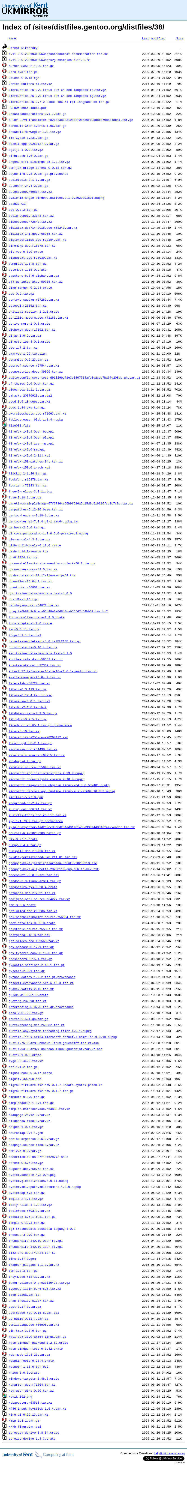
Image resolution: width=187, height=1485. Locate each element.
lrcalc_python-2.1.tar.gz (30, 743)
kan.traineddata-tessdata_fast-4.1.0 (40, 653)
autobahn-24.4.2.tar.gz (28, 186)
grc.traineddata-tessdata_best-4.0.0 (40, 593)
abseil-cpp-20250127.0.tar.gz (34, 144)
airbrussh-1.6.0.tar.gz (28, 156)
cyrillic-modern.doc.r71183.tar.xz (38, 317)
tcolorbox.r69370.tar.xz (29, 1211)
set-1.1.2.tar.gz (23, 1067)
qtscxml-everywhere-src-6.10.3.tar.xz (41, 983)
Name (12, 38)
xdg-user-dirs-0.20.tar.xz (31, 1390)
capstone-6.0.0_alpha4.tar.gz (34, 275)
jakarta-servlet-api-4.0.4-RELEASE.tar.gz (45, 641)
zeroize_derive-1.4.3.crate (32, 1438)
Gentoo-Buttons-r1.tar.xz (30, 84)
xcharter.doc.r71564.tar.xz (32, 1384)
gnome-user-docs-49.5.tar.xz (33, 569)
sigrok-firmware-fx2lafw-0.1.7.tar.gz (41, 1091)
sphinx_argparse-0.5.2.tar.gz (34, 1139)
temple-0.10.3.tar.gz (27, 1223)
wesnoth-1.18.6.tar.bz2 (28, 1366)
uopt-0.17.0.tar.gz (25, 1306)
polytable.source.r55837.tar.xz (36, 929)
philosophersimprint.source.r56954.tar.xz (45, 917)
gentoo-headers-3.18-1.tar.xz (34, 515)
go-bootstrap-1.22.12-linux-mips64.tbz (42, 575)
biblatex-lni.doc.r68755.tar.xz (36, 233)
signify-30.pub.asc (25, 1079)
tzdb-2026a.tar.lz (24, 1294)
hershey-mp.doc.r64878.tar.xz (34, 605)
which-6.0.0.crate (24, 1372)
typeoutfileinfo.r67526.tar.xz (35, 1288)
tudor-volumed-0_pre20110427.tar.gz (39, 1282)
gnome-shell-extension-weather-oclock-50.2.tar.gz (52, 563)
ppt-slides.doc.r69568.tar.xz (34, 941)
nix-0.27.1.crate (23, 839)
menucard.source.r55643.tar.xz (35, 767)
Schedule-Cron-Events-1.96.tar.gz (37, 126)
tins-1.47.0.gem (22, 1259)
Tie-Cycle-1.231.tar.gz (28, 138)
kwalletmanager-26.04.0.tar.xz (35, 677)
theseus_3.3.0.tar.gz (27, 1235)
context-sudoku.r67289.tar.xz (34, 299)
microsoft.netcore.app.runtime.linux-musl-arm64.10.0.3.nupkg (62, 791)
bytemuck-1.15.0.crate (28, 269)
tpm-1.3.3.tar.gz (23, 1271)
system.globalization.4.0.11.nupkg (38, 1181)
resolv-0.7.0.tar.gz (26, 1013)
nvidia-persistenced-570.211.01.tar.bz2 (43, 857)
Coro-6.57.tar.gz (23, 72)
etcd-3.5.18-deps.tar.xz (29, 401)
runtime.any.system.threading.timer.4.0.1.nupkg (50, 1031)
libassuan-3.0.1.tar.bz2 (29, 701)
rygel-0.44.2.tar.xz (26, 1061)
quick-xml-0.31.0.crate (28, 995)
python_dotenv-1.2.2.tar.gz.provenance (42, 977)
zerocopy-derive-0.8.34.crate (34, 1432)
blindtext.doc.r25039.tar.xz (33, 257)
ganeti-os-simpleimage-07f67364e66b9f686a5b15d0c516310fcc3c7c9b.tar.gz (71, 503)
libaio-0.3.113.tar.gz (28, 689)
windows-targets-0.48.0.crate (34, 1378)
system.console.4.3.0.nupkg (32, 1175)
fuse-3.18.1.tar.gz (25, 497)
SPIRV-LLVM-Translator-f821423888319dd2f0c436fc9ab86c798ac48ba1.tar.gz (71, 120)
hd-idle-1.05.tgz (23, 599)
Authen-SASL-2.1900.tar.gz (31, 66)
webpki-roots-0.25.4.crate (31, 1360)
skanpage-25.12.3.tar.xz (29, 1115)
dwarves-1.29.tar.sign (28, 353)
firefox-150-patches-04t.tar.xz (36, 461)
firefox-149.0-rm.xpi (27, 449)
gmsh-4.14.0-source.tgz (28, 551)
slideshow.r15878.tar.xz (29, 1121)
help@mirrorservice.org (169, 1453)
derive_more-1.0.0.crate (29, 323)
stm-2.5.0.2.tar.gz (25, 1151)
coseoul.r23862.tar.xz (28, 305)
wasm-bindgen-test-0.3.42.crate (36, 1348)
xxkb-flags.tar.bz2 (25, 1426)
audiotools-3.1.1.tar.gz (29, 180)
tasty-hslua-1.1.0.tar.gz (30, 1205)
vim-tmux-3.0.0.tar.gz (28, 1330)
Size (179, 38)
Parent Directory (23, 48)
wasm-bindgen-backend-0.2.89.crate (38, 1342)
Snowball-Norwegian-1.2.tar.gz (35, 132)
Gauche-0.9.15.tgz (24, 78)
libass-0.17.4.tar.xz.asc (30, 695)
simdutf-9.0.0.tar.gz (27, 1097)
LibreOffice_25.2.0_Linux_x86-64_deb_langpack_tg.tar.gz (57, 96)
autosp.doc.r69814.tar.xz (30, 192)
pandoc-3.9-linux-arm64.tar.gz (35, 881)
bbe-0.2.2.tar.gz (23, 209)
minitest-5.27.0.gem (26, 797)
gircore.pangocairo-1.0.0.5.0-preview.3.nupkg (48, 533)
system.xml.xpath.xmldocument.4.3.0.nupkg (45, 1187)
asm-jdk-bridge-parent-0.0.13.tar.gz (40, 168)
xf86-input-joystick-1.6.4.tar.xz (37, 1408)
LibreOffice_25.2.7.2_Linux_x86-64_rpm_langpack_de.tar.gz (59, 102)
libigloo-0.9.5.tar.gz (28, 719)
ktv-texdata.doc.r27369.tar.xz (35, 665)
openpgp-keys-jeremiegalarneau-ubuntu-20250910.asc (53, 863)
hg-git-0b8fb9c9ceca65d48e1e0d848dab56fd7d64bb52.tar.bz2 (58, 611)
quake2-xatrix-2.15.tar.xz (31, 989)
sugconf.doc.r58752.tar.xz (31, 1169)
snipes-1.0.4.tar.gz (26, 1127)
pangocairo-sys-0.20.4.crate (33, 887)
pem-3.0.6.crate (22, 905)
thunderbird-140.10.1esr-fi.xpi (36, 1247)
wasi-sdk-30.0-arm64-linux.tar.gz (37, 1336)
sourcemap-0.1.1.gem (26, 1133)
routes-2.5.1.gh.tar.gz (28, 1019)
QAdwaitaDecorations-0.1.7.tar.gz (37, 114)
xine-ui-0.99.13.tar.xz (28, 1414)
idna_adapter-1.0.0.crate (30, 623)
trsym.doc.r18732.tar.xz (29, 1277)
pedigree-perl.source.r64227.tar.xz (39, 899)
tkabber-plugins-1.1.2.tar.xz (34, 1265)
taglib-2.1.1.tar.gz (26, 1199)
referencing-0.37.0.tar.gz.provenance (41, 1007)
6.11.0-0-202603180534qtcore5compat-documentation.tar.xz (58, 54)
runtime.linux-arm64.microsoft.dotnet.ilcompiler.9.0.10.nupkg (63, 1037)
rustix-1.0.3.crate (25, 1055)
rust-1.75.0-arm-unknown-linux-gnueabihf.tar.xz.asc (54, 1043)
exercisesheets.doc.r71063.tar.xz (37, 413)
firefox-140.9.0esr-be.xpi (31, 431)
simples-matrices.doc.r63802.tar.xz (39, 1109)
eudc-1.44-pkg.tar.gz (27, 407)
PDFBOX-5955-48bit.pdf (28, 108)
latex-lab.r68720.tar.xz (29, 683)
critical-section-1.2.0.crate (34, 311)
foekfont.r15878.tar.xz (28, 479)
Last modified (153, 38)
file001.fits (19, 425)
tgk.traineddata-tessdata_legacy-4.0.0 (42, 1229)
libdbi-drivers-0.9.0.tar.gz (33, 713)
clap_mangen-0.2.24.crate (30, 287)
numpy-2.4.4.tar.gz (25, 845)
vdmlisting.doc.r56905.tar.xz (34, 1324)
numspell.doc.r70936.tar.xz (32, 851)
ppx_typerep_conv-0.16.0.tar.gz (36, 953)
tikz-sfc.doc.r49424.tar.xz (32, 1253)
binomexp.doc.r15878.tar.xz (32, 245)
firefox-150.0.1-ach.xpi (29, 467)
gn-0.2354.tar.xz (23, 557)
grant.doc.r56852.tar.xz (29, 587)
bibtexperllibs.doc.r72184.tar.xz (37, 239)
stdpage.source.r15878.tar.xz (34, 1145)
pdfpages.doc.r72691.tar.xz (32, 893)
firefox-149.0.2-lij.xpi (29, 455)
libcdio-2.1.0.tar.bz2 (28, 707)
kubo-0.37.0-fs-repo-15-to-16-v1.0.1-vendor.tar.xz (53, 671)
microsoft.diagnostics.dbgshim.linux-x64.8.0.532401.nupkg (59, 785)
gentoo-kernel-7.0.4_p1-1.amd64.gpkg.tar (44, 521)
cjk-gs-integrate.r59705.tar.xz (36, 281)
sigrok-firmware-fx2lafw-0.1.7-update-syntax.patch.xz (56, 1085)
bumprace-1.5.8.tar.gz (28, 263)
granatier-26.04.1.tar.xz (30, 581)
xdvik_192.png (20, 1396)
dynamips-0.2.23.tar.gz (28, 359)
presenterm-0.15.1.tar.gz (30, 959)
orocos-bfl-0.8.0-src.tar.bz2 (34, 875)
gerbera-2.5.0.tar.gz (27, 527)
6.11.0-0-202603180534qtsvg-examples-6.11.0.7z (49, 60)
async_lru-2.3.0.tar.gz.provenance (38, 174)
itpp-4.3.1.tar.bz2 (25, 635)
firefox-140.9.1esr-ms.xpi (31, 443)
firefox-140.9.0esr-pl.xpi (31, 437)
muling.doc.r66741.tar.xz (30, 809)
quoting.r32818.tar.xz (28, 1001)
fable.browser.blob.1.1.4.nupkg (36, 419)
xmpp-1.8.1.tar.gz (24, 1420)
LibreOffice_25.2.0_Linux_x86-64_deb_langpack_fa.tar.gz (57, 90)
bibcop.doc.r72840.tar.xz (30, 221)
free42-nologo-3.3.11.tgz (30, 491)
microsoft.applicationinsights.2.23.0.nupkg (46, 773)
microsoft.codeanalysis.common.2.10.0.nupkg (46, 779)
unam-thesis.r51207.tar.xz (31, 1300)
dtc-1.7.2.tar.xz (23, 347)
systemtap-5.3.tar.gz (27, 1193)
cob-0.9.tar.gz (21, 293)
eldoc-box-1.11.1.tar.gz (29, 389)
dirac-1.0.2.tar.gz (25, 335)
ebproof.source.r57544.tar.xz (34, 365)
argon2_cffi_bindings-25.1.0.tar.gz (39, 162)
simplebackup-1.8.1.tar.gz (31, 1103)
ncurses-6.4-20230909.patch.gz (35, 833)
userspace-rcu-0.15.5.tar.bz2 (34, 1312)
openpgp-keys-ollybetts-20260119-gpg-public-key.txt (54, 869)
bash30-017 (18, 204)
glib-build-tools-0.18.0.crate (35, 545)
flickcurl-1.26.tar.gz (28, 473)
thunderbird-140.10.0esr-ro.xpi (36, 1241)
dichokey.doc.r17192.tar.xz (32, 329)
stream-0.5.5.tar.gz (26, 1163)
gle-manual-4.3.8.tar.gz (29, 539)
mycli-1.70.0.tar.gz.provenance (36, 821)
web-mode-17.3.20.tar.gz (29, 1354)
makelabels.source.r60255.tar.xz (37, 755)
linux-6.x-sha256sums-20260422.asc (38, 737)
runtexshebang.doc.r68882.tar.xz (37, 1025)
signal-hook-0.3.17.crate (30, 1073)
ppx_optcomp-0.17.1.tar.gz (31, 947)
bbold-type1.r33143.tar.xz (31, 215)
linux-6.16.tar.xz (24, 731)
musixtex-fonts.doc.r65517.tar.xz (37, 815)
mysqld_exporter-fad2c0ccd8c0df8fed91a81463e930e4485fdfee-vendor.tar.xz (72, 827)
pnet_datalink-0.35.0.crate (32, 923)
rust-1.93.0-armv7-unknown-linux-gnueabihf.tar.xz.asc (56, 1049)
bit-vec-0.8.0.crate (26, 251)
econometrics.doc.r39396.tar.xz (36, 371)
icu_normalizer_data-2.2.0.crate (37, 617)
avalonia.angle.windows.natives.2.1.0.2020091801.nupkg (56, 198)
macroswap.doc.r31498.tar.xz (33, 749)
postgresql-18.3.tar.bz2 (29, 935)
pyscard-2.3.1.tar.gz (27, 971)
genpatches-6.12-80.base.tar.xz (36, 509)
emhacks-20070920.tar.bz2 (30, 395)
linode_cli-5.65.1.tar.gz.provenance (40, 725)
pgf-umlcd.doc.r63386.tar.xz (33, 911)
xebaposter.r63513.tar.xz (30, 1402)
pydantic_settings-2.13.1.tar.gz (37, 965)
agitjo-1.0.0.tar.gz (26, 150)
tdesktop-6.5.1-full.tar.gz (32, 1217)
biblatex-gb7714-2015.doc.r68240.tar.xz (43, 227)
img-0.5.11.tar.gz (24, 629)
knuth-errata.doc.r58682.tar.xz (36, 659)
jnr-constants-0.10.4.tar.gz (33, 647)
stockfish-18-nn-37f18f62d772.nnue (38, 1157)
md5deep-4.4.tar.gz (25, 761)
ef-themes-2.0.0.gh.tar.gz (31, 383)
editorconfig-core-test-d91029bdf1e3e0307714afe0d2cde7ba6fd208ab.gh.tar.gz (74, 377)
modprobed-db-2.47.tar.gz (30, 803)
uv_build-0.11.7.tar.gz (28, 1318)
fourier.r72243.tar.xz (28, 485)
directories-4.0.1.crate (29, 341)
